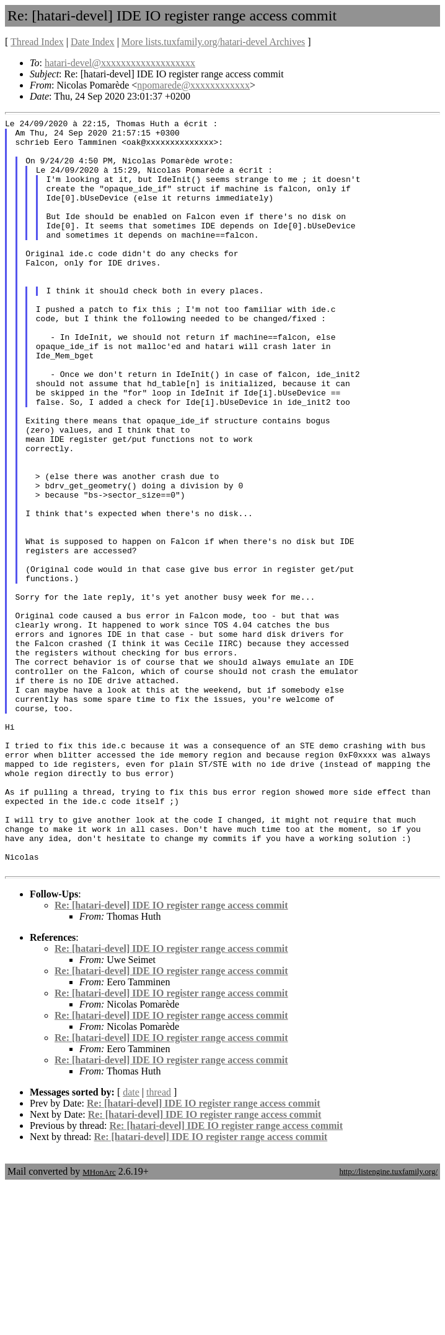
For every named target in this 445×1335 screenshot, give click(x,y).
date (131, 1242)
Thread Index (37, 42)
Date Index (93, 42)
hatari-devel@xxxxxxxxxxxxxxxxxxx (120, 63)
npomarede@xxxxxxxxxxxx (193, 85)
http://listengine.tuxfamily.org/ (388, 1321)
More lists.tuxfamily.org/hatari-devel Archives (213, 42)
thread (158, 1242)
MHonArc (98, 1322)
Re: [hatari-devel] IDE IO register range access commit (171, 1055)
